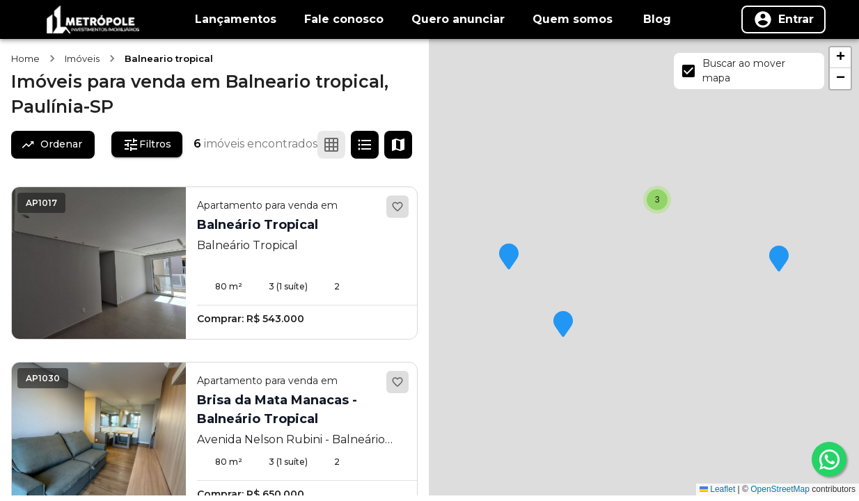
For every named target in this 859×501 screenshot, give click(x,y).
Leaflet (717, 489)
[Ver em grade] (331, 145)
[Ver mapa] (398, 145)
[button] (779, 259)
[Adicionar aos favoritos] (397, 207)
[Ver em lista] (365, 145)
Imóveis (82, 58)
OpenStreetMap (780, 489)
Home (25, 58)
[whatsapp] (829, 459)
